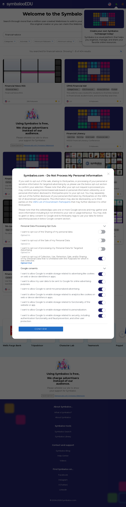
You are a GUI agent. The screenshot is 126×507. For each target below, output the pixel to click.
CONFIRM (41, 329)
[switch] (101, 232)
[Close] (108, 174)
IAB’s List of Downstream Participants (52, 202)
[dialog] (63, 253)
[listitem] (63, 226)
